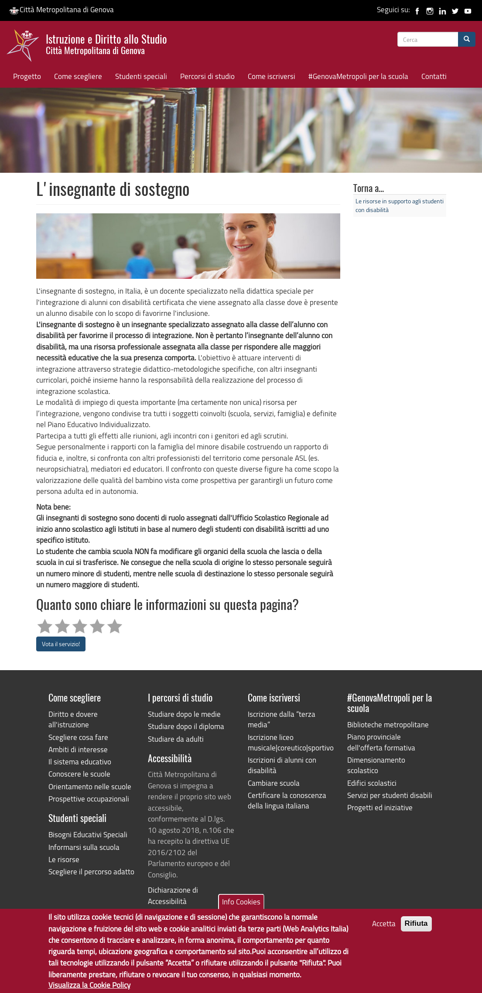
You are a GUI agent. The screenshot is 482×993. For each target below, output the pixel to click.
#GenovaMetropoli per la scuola (358, 76)
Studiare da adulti (176, 739)
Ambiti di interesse (78, 749)
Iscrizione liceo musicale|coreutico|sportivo (291, 742)
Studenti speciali (141, 76)
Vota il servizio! (61, 644)
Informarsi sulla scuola (84, 847)
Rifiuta (416, 928)
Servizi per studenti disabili (389, 795)
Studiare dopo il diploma (186, 726)
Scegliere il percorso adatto (91, 871)
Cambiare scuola (274, 783)
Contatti (434, 76)
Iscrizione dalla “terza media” (281, 719)
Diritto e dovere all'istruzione (73, 719)
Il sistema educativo (79, 762)
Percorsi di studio (207, 76)
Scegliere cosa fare (78, 737)
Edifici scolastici (372, 783)
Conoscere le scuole (79, 774)
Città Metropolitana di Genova (61, 9)
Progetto (27, 76)
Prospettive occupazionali (88, 799)
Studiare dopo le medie (184, 714)
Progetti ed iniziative (380, 807)
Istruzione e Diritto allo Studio (106, 43)
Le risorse (63, 859)
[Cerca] (466, 39)
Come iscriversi (271, 76)
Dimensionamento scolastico (376, 765)
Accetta (384, 928)
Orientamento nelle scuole (89, 786)
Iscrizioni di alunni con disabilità (282, 765)
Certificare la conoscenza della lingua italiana (287, 800)
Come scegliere (78, 76)
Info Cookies (241, 906)
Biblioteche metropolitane (388, 724)
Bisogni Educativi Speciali (87, 834)
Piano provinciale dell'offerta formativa (381, 742)
